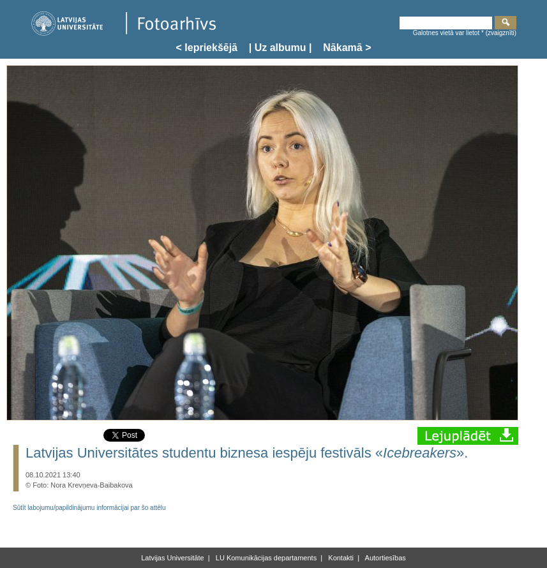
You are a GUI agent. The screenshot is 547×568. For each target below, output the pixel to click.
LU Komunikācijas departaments (265, 558)
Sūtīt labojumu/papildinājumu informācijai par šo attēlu (89, 507)
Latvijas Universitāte (172, 558)
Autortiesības (384, 558)
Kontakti (340, 558)
